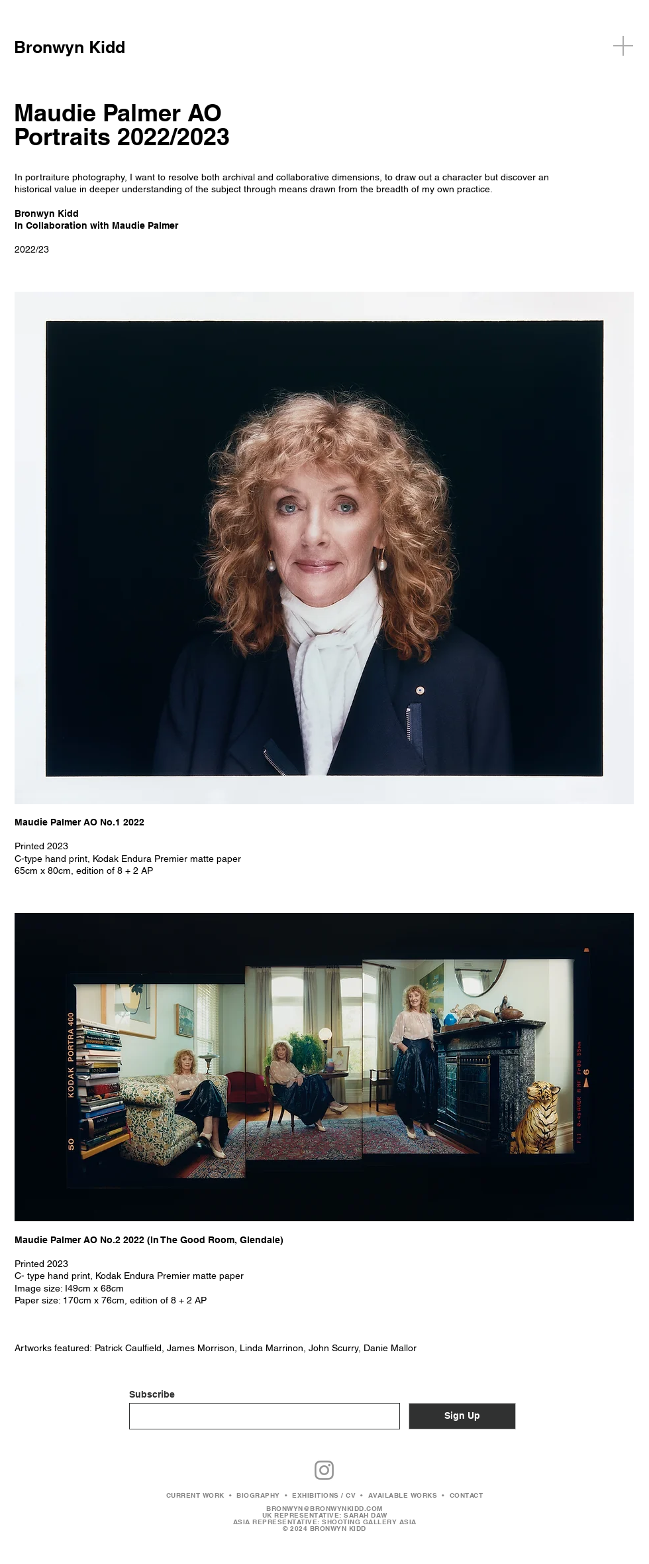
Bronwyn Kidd (69, 47)
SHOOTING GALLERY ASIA (369, 1522)
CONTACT (466, 1495)
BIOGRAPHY (258, 1495)
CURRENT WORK (195, 1495)
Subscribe (152, 1394)
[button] (623, 46)
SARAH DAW (365, 1515)
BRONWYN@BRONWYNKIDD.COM (324, 1508)
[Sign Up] (462, 1416)
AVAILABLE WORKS (403, 1495)
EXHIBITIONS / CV (324, 1495)
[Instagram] (324, 1470)
